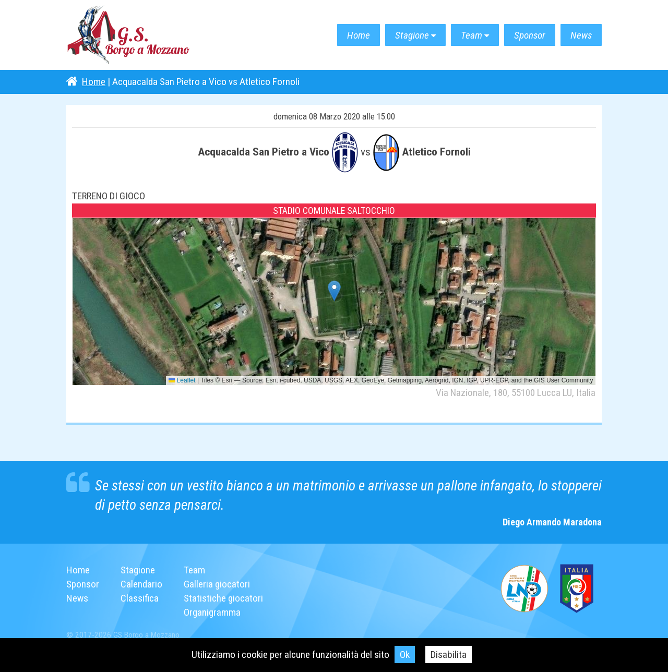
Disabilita (449, 655)
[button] (334, 291)
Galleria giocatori (217, 584)
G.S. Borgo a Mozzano (129, 35)
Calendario (141, 584)
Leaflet (182, 380)
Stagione (412, 35)
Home (358, 35)
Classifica (140, 598)
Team (471, 35)
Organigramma (212, 612)
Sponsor (529, 35)
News (581, 35)
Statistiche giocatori (223, 598)
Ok (405, 655)
